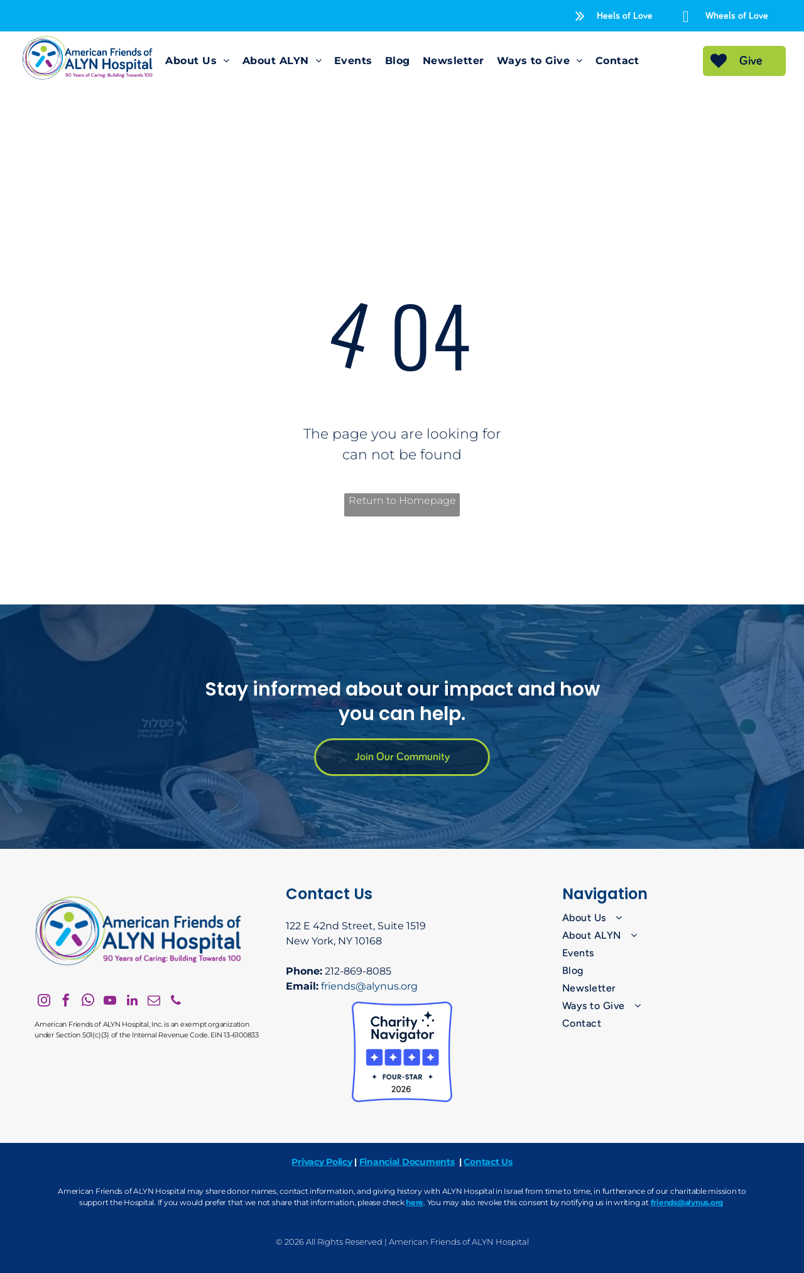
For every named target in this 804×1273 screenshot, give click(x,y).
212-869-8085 (358, 971)
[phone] (175, 1002)
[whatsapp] (88, 1002)
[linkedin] (131, 1002)
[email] (153, 1002)
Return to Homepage (402, 500)
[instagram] (44, 1002)
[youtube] (109, 1002)
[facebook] (66, 1002)
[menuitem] (197, 61)
